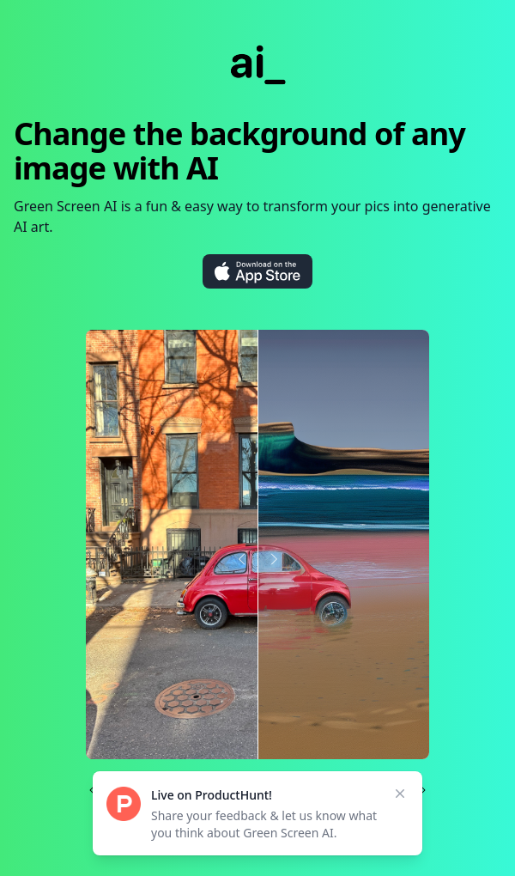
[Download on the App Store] (257, 271)
